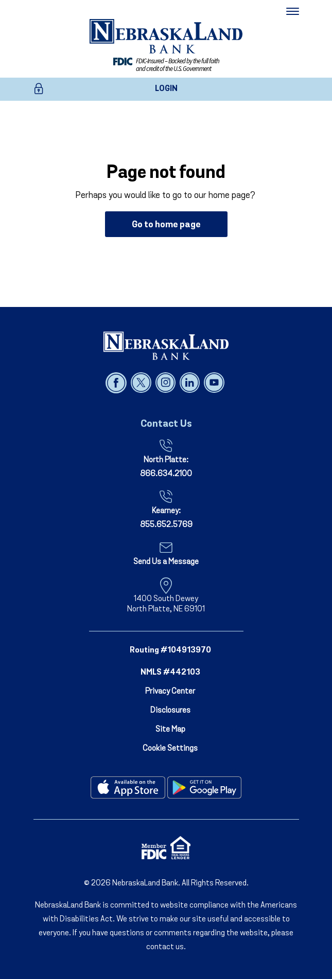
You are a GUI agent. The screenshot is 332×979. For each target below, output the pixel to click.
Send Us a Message (166, 562)
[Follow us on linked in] (191, 382)
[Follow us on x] (142, 382)
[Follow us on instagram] (166, 382)
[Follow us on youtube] (214, 382)
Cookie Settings (170, 749)
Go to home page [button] (166, 225)
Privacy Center (170, 691)
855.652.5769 (166, 525)
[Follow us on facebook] (117, 382)
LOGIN (166, 89)
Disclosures (170, 710)
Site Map (170, 730)
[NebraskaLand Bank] (166, 345)
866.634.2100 (166, 474)
